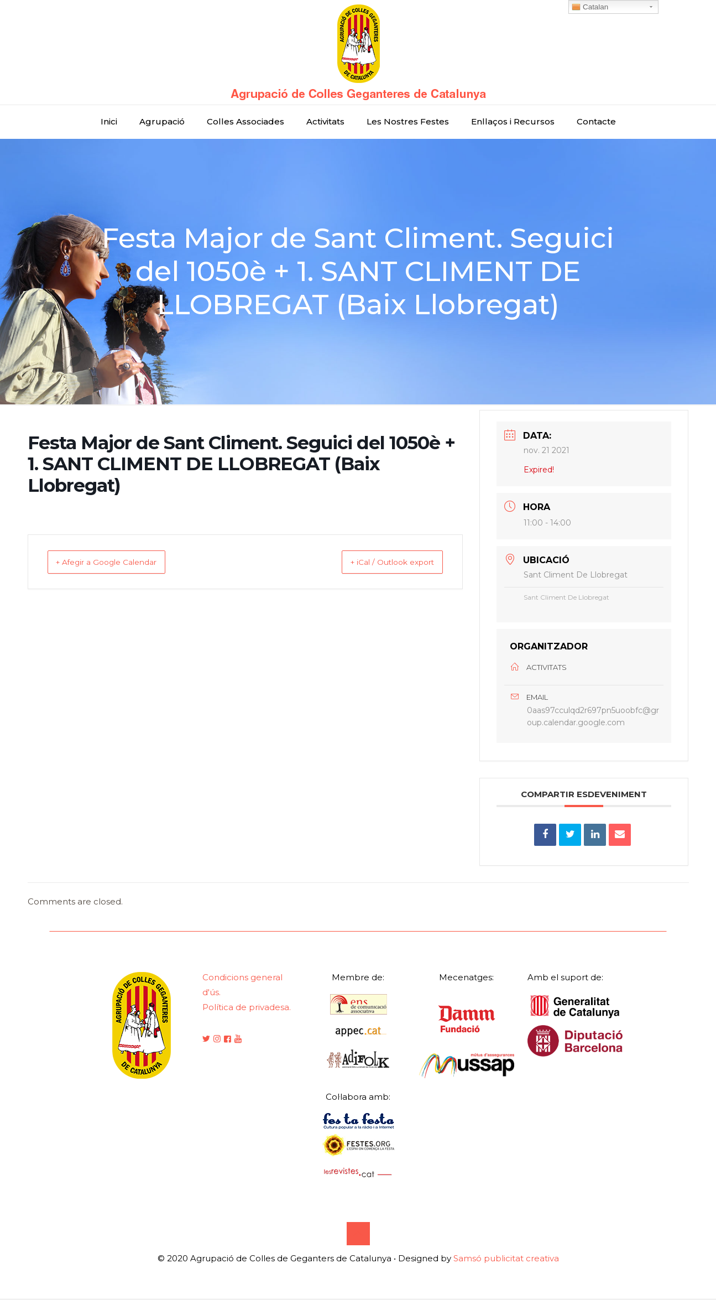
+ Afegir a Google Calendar (120, 562)
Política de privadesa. (246, 1013)
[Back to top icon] (358, 1239)
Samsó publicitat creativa (506, 1264)
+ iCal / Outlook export (380, 562)
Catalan (590, 7)
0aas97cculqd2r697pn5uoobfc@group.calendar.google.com (593, 719)
